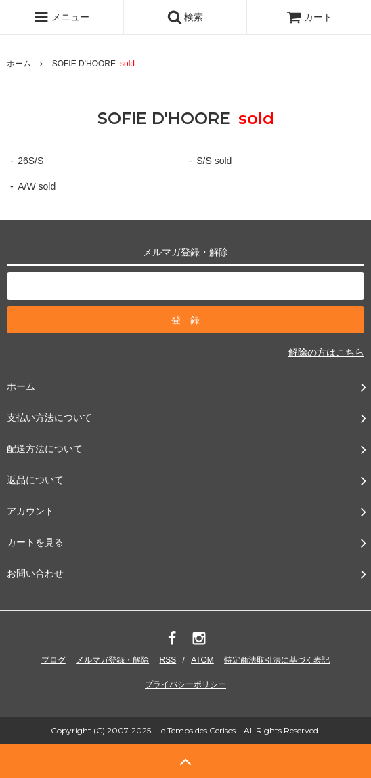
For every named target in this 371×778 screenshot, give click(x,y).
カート (309, 17)
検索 (185, 16)
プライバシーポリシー (185, 684)
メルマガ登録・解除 (112, 660)
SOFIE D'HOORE (97, 63)
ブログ (53, 660)
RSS (168, 660)
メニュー (61, 16)
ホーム (19, 63)
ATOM (202, 660)
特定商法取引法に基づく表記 (277, 660)
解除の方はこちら (326, 352)
